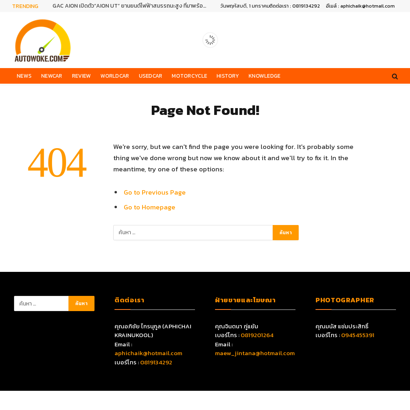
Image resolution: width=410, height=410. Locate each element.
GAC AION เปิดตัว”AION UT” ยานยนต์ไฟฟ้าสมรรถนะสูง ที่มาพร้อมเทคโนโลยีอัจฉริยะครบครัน (132, 6)
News (24, 76)
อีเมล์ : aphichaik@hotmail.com (360, 6)
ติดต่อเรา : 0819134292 (294, 6)
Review (81, 76)
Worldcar (114, 76)
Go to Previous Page (155, 192)
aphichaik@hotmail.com (148, 353)
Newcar (51, 76)
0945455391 (357, 335)
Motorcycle (189, 76)
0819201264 (257, 335)
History (228, 76)
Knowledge (264, 76)
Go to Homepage (149, 207)
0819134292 (156, 362)
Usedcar (151, 76)
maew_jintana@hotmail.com (255, 353)
